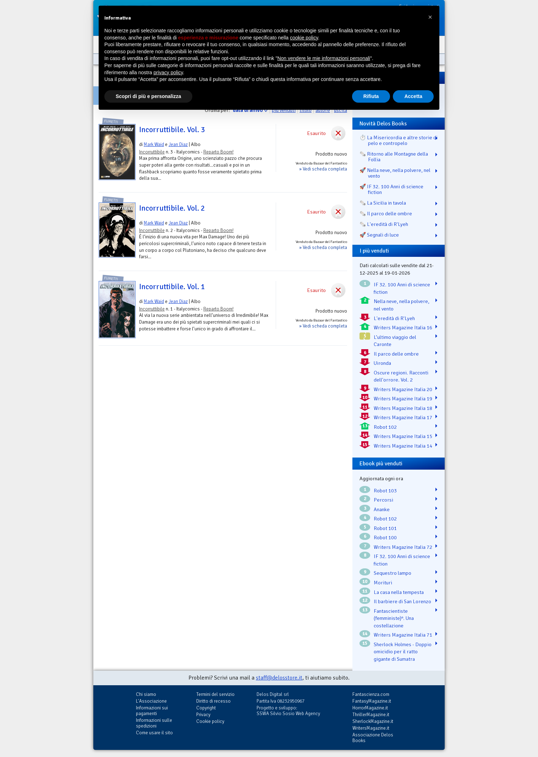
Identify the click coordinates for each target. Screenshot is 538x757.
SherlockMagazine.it (372, 721)
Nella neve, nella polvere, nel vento (401, 305)
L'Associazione (151, 701)
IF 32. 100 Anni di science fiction (402, 288)
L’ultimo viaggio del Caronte (395, 341)
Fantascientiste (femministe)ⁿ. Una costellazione (394, 618)
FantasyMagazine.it (371, 701)
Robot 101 (385, 528)
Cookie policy (210, 721)
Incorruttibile (152, 152)
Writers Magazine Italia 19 (403, 398)
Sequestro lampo (392, 573)
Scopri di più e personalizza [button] (148, 96)
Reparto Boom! (218, 152)
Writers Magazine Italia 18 (403, 408)
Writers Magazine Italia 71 (403, 635)
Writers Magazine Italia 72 (403, 547)
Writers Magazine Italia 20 (403, 389)
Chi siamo (146, 694)
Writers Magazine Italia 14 (403, 446)
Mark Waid (154, 144)
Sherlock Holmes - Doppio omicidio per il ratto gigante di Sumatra (403, 651)
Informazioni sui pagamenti (152, 711)
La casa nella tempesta (399, 592)
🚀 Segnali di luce (379, 235)
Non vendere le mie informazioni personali (323, 58)
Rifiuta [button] (371, 96)
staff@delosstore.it (279, 677)
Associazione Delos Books (372, 738)
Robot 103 (385, 490)
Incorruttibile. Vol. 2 (172, 208)
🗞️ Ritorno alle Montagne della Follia (393, 156)
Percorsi (383, 500)
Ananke (382, 509)
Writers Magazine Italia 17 (403, 417)
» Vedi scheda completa (323, 169)
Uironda (382, 363)
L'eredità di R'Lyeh (394, 318)
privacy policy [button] (168, 72)
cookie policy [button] (304, 37)
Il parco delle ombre (396, 354)
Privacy (203, 715)
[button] (430, 17)
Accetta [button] (413, 96)
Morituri (383, 582)
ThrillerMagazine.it (370, 715)
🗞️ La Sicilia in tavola (382, 203)
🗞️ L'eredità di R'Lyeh (383, 224)
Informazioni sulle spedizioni (154, 723)
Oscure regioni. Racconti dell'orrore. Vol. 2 (401, 376)
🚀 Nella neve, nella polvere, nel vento (394, 173)
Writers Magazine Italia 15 (403, 436)
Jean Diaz (178, 144)
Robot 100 (385, 537)
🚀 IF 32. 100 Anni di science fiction (391, 189)
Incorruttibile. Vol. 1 (172, 286)
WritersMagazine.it (370, 728)
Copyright (206, 708)
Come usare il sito (154, 733)
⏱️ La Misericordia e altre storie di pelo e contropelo (398, 140)
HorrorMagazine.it (370, 708)
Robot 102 (385, 427)
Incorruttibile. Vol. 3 (172, 129)
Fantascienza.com (370, 694)
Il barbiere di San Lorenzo (402, 601)
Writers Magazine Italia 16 (403, 327)
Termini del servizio (215, 694)
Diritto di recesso (213, 701)
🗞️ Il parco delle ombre (385, 213)
